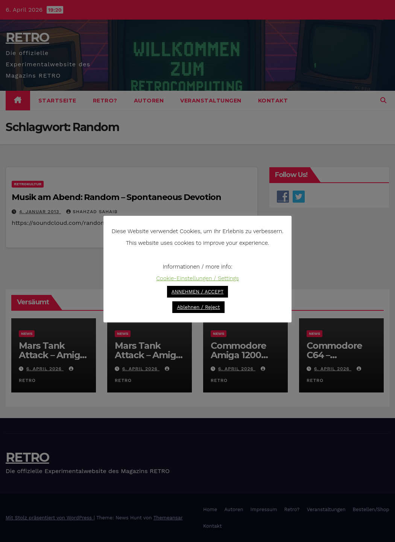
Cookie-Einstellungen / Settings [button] (197, 278)
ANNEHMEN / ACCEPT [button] (198, 292)
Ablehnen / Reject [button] (198, 307)
